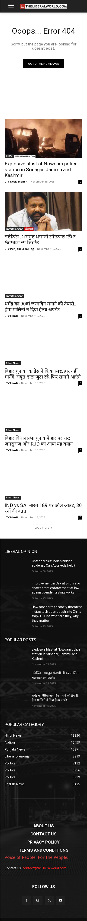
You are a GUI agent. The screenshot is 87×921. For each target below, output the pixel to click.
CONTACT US (43, 833)
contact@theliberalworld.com (44, 868)
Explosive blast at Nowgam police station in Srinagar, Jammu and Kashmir (41, 169)
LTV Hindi (11, 316)
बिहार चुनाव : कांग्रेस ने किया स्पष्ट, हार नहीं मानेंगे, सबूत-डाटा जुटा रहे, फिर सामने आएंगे (43, 374)
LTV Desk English (16, 181)
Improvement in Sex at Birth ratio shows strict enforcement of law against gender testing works (56, 587)
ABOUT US (43, 825)
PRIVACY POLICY (43, 842)
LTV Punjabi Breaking (19, 248)
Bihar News (12, 363)
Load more (43, 527)
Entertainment (14, 229)
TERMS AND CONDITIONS (43, 850)
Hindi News (12, 497)
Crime (9, 155)
